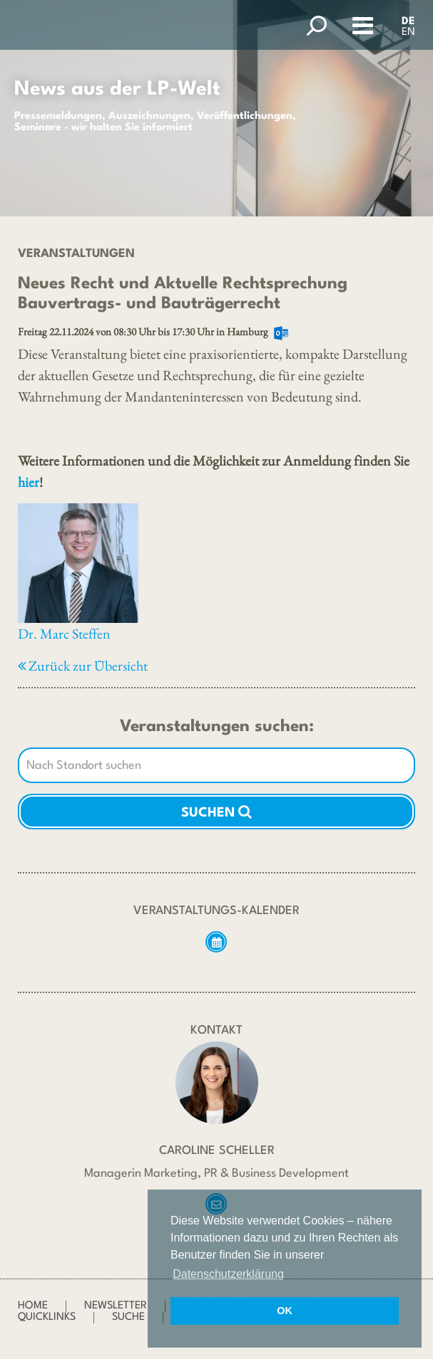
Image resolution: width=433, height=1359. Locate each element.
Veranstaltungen (76, 254)
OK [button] (284, 1310)
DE (408, 21)
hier (28, 482)
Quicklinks (47, 1317)
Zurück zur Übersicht (83, 665)
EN (408, 32)
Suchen (216, 811)
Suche (128, 1317)
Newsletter (115, 1306)
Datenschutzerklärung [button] (228, 1274)
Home (33, 1306)
